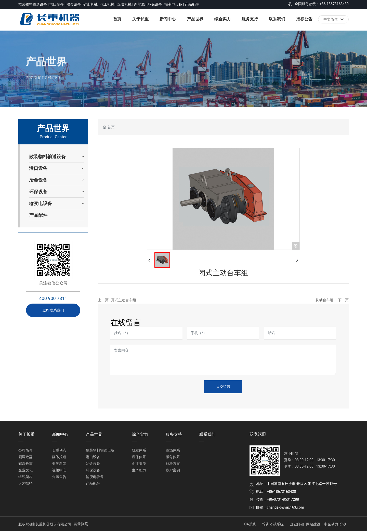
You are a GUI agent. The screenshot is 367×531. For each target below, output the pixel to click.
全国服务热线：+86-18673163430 (322, 4)
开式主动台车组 (123, 300)
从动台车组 (324, 300)
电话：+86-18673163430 (276, 491)
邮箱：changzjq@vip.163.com (280, 507)
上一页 (103, 300)
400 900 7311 (53, 298)
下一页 (343, 300)
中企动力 (331, 524)
